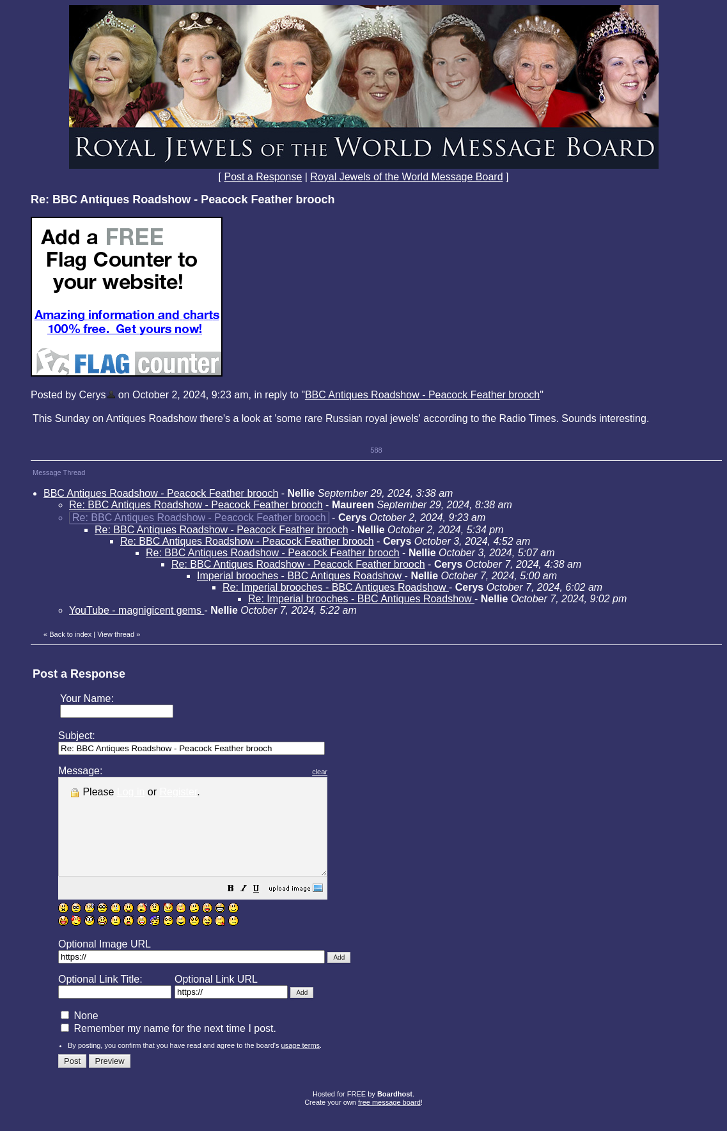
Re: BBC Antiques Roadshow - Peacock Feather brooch (196, 504)
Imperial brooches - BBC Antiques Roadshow (301, 575)
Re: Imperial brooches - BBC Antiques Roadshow (336, 587)
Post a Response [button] (263, 176)
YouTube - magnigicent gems (136, 610)
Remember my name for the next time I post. (168, 1047)
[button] (263, 908)
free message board (389, 1121)
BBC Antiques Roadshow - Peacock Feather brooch (422, 394)
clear (351, 772)
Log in (131, 791)
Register (179, 791)
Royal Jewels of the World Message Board (406, 176)
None (79, 1034)
